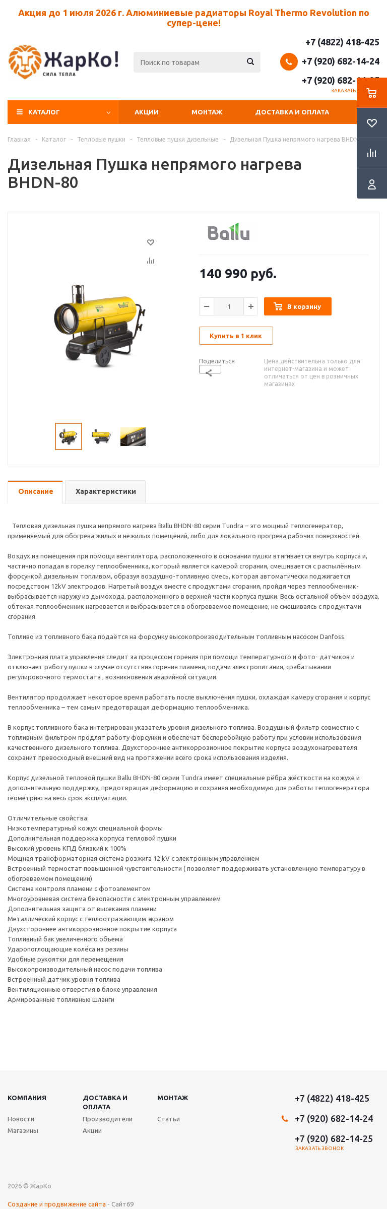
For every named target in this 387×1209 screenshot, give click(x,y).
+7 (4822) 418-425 (342, 41)
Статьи (168, 1118)
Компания (27, 1097)
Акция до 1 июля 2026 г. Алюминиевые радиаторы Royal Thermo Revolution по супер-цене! (193, 18)
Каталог (44, 111)
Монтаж (206, 111)
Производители (108, 1118)
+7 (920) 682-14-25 (340, 80)
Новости (21, 1118)
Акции (147, 111)
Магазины (23, 1130)
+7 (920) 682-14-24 (340, 61)
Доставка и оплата (292, 111)
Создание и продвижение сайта (57, 1203)
